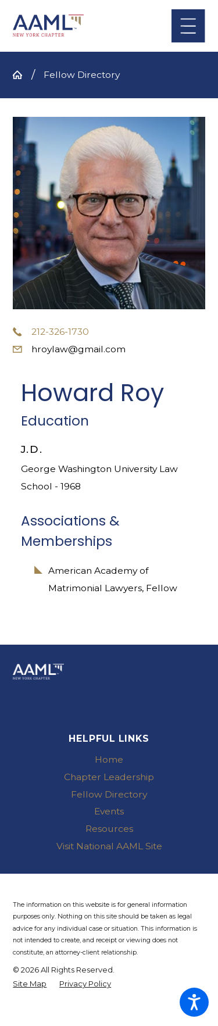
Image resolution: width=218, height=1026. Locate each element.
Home (109, 759)
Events (109, 811)
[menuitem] (109, 759)
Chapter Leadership (109, 776)
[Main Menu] (188, 25)
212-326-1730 (60, 331)
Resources (109, 828)
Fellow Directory (82, 74)
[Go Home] (22, 75)
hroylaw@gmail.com (78, 349)
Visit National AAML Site (109, 846)
